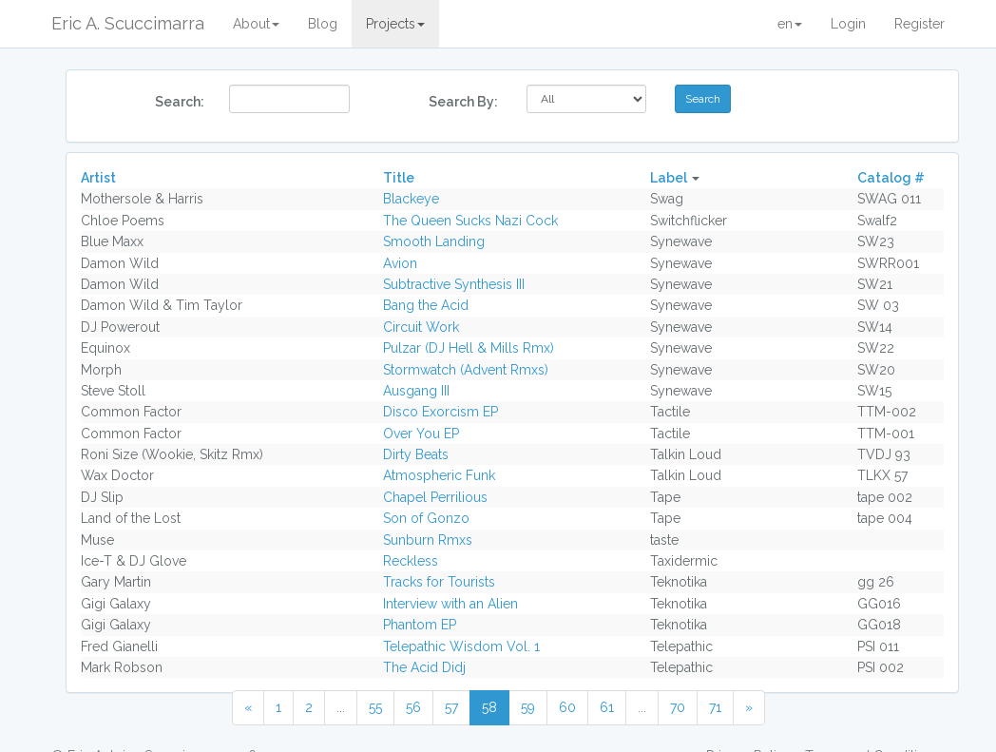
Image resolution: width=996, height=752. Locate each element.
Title (398, 177)
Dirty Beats (416, 454)
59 (528, 707)
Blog (322, 23)
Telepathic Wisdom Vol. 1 (461, 646)
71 (715, 707)
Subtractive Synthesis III (454, 284)
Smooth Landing (434, 241)
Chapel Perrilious (435, 497)
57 (451, 707)
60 (567, 707)
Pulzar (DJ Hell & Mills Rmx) (468, 348)
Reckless (410, 561)
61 (607, 707)
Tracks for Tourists (439, 581)
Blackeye (411, 198)
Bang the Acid (426, 305)
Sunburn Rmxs (427, 540)
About (256, 23)
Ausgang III (416, 390)
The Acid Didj (424, 667)
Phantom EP (419, 624)
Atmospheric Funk (439, 475)
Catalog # (891, 177)
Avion (400, 263)
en (789, 23)
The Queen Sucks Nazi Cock (470, 220)
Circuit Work (421, 327)
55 (375, 707)
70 (677, 707)
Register (919, 23)
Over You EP (421, 433)
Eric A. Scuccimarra (127, 23)
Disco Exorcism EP (440, 411)
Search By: (463, 101)
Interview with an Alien (450, 603)
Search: (179, 101)
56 (413, 707)
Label (668, 177)
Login (848, 23)
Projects (395, 23)
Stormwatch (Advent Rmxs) (465, 369)
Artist (98, 177)
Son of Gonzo (426, 518)
